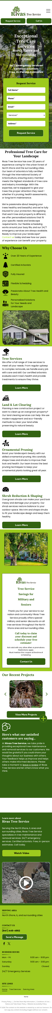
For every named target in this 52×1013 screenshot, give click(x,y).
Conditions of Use (43, 1002)
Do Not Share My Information (24, 1002)
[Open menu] (48, 11)
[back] (5, 694)
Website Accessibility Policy (37, 1004)
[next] (47, 694)
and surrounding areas (13, 918)
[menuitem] (5, 989)
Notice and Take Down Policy (15, 1004)
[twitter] (9, 944)
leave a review (30, 764)
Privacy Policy (6, 1002)
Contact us (8, 237)
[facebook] (4, 944)
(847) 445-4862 (11, 930)
